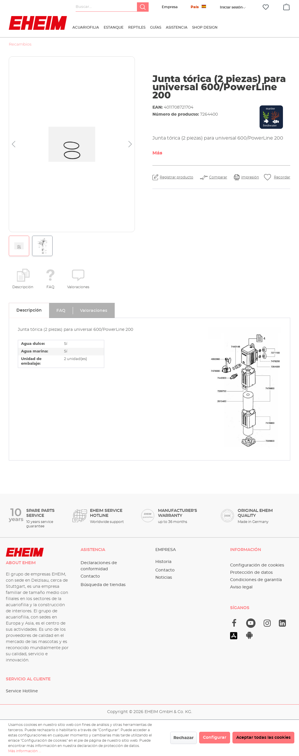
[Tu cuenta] (231, 7)
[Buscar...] (106, 7)
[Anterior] (13, 144)
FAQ (50, 287)
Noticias (163, 578)
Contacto (90, 576)
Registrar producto (176, 177)
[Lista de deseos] (265, 7)
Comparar (218, 177)
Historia (163, 562)
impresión (250, 177)
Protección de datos (251, 573)
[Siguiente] (130, 144)
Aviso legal (241, 587)
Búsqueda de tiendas (103, 585)
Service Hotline (22, 691)
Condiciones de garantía (256, 580)
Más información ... (24, 751)
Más (157, 153)
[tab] (29, 310)
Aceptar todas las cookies (263, 738)
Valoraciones (78, 287)
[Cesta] (286, 6)
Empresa (170, 7)
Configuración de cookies (257, 565)
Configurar (214, 738)
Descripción (22, 287)
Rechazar (183, 738)
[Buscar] (143, 7)
